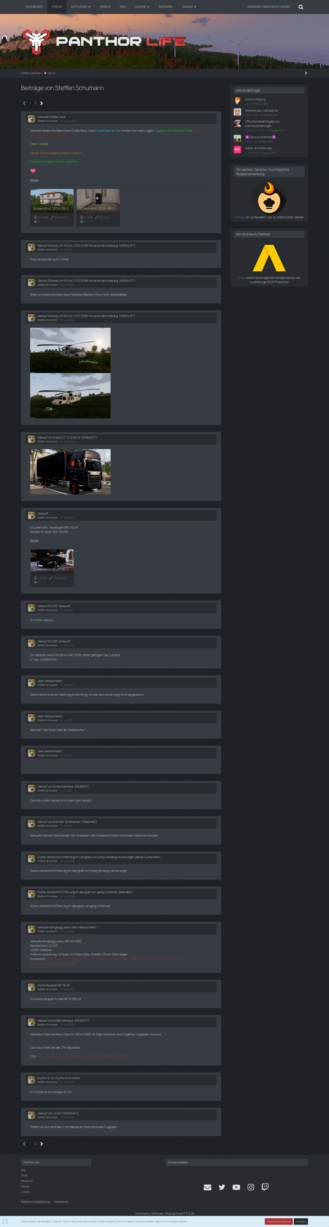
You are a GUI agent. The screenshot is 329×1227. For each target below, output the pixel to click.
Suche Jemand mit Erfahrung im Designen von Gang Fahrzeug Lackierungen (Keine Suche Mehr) (98, 857)
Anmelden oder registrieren (268, 7)
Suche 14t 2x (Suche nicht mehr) (58, 1078)
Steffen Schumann (47, 121)
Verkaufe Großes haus (51, 117)
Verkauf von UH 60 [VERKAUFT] (57, 1113)
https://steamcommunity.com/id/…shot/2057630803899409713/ (89, 959)
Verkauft (42, 513)
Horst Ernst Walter (255, 130)
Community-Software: (164, 1213)
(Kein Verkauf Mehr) (50, 681)
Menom (249, 141)
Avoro (242, 277)
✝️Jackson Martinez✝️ (260, 137)
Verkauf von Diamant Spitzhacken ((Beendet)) (67, 822)
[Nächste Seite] (41, 103)
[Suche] (301, 7)
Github (25, 1186)
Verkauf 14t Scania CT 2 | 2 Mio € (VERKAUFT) (67, 437)
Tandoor (240, 217)
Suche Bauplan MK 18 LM (53, 985)
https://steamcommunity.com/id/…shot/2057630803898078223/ (79, 1056)
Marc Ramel (251, 152)
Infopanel (26, 1181)
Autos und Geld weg (258, 148)
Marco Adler (252, 115)
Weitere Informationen (279, 1221)
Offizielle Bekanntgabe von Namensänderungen (262, 123)
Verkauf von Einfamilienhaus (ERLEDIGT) (63, 786)
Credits (25, 1192)
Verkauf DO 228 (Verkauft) (54, 606)
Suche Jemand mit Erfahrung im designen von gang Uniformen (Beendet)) (85, 892)
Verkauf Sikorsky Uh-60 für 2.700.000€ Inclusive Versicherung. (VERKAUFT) (86, 245)
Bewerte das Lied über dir (261, 110)
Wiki (23, 1170)
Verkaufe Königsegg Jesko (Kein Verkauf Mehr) (67, 927)
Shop (24, 1175)
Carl (247, 103)
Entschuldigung (255, 99)
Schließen (301, 1221)
